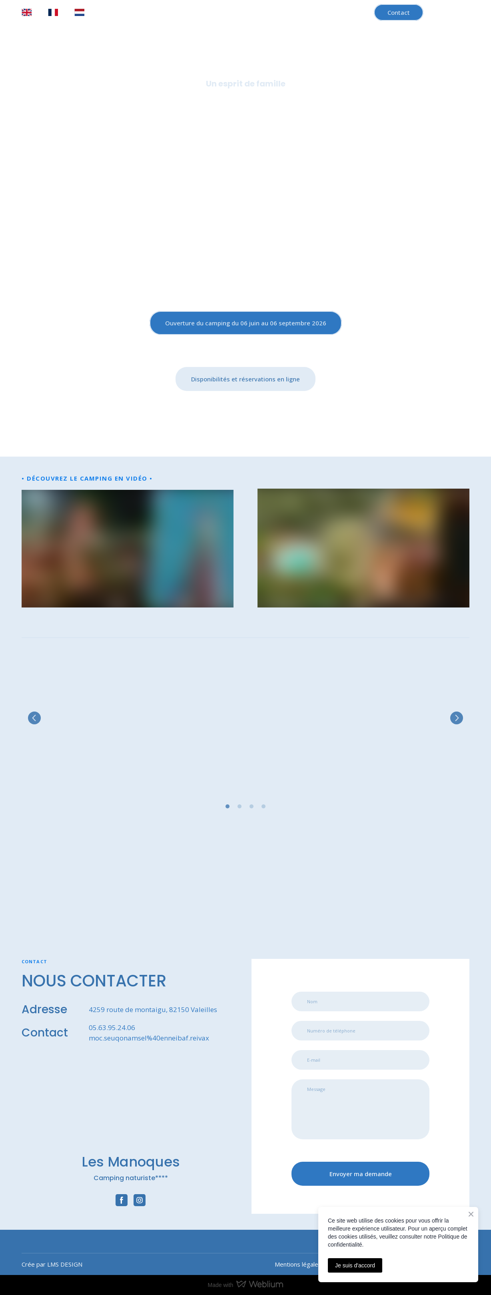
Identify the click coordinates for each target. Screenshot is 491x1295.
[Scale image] (92, 718)
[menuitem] (27, 12)
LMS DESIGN (64, 1264)
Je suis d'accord (355, 1265)
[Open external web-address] (84, 889)
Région (310, 113)
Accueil (79, 113)
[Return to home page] (245, 216)
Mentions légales (298, 1264)
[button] (398, 12)
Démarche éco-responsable (378, 113)
